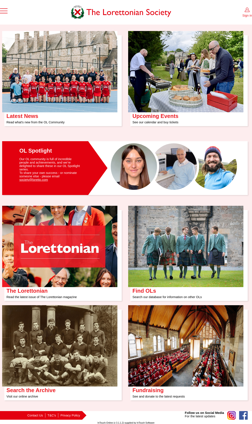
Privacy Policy (70, 415)
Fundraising (148, 388)
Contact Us (35, 415)
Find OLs (144, 289)
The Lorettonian (27, 289)
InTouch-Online (105, 422)
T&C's (52, 415)
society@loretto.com (33, 179)
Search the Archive (31, 388)
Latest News (22, 114)
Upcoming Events (155, 114)
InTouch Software (145, 422)
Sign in (247, 15)
